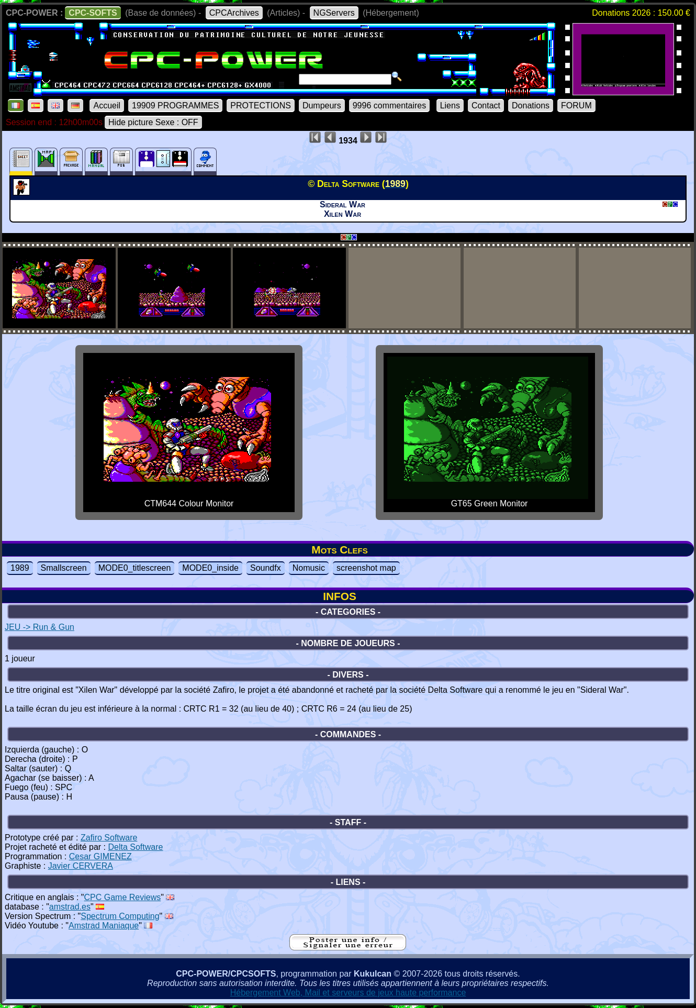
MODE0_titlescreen (134, 567)
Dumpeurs (321, 105)
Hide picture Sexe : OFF (153, 122)
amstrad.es (70, 906)
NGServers (334, 12)
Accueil (106, 105)
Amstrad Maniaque (104, 925)
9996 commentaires (389, 105)
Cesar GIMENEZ (100, 856)
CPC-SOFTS (93, 12)
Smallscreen (64, 567)
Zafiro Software (109, 837)
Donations (530, 105)
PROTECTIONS (260, 105)
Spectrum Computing (120, 916)
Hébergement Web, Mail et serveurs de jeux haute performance (348, 992)
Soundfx (265, 567)
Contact (486, 105)
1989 (19, 567)
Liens (450, 105)
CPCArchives (234, 12)
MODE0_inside (210, 567)
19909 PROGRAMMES (175, 105)
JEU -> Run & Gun (39, 627)
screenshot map (366, 567)
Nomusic (309, 567)
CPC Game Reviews (122, 897)
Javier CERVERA (80, 865)
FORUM (576, 105)
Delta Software (135, 847)
